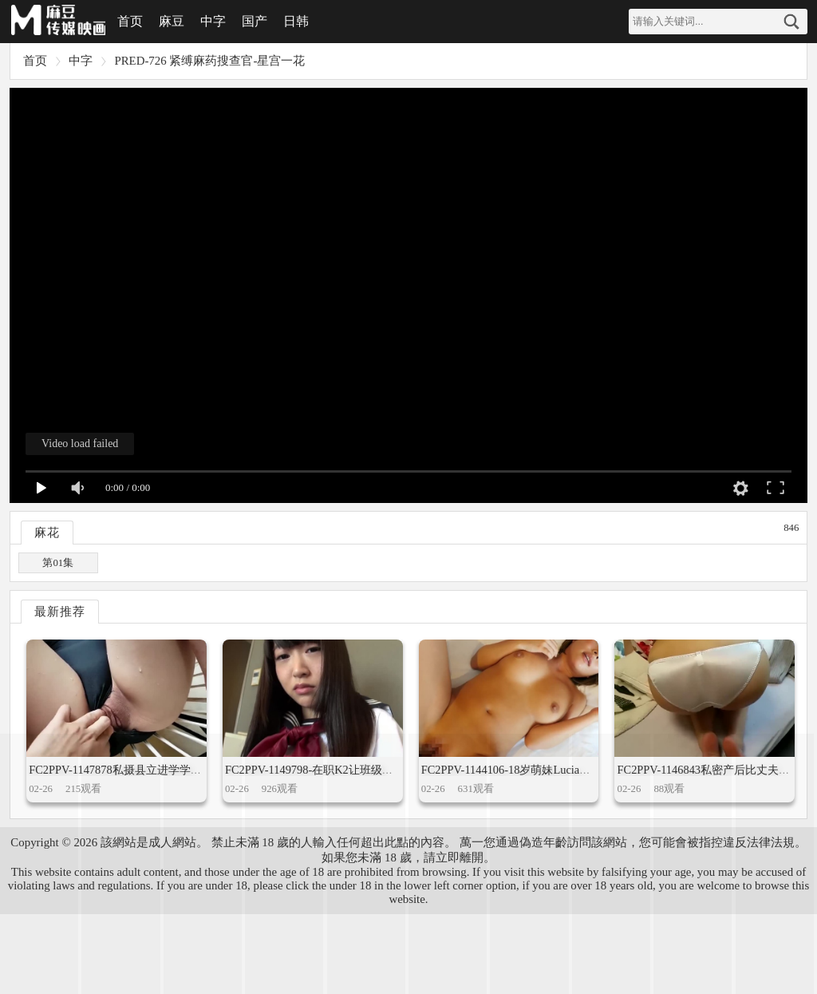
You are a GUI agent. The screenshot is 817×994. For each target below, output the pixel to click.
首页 (130, 21)
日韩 (296, 21)
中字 (213, 21)
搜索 (791, 21)
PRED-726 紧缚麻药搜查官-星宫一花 (209, 60)
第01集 (57, 562)
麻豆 (171, 21)
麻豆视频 (57, 22)
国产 (254, 21)
